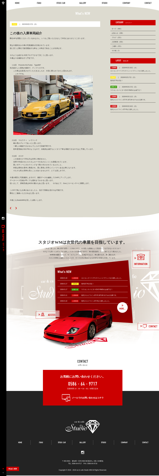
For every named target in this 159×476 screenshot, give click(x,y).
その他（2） (116, 51)
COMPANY (124, 443)
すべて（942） (117, 29)
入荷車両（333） (118, 42)
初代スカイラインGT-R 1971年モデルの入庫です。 (99, 295)
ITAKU (41, 443)
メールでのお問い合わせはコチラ (88, 398)
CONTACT (145, 443)
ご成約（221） (117, 46)
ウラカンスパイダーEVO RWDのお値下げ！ (97, 289)
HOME (20, 443)
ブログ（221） (117, 37)
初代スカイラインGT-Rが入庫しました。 (96, 301)
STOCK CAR (62, 443)
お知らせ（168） (118, 33)
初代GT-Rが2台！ (87, 284)
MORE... (122, 308)
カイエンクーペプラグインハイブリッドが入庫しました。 (102, 278)
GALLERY (83, 443)
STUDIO (103, 443)
